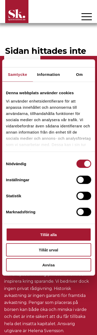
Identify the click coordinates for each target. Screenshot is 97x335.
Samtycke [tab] (17, 74)
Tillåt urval (48, 249)
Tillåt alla (48, 234)
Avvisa (48, 265)
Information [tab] (48, 74)
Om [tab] (79, 74)
